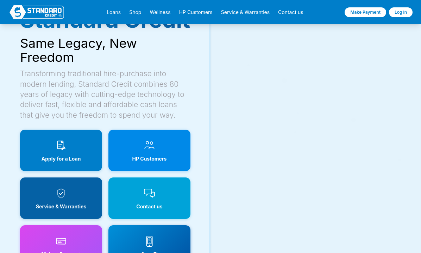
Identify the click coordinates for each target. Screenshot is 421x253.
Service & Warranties (245, 12)
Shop (135, 12)
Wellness (160, 12)
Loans (114, 12)
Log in (401, 12)
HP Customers (196, 12)
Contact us (290, 12)
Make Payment (365, 12)
